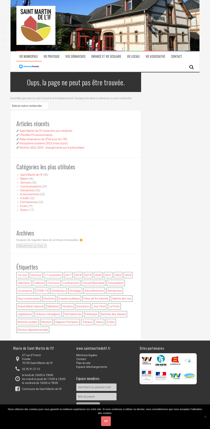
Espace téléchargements (91, 366)
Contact (176, 56)
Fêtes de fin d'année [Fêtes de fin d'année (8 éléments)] (96, 298)
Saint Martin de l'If (31, 174)
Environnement (29, 194)
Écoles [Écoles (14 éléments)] (111, 322)
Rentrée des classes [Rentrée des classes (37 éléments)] (113, 314)
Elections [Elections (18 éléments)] (49, 298)
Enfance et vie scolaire (106, 56)
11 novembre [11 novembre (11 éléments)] (53, 275)
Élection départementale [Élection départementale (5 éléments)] (33, 329)
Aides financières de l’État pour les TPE (43, 139)
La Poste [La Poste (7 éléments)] (114, 306)
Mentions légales (86, 355)
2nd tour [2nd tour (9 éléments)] (36, 275)
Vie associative (155, 56)
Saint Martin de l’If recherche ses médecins (46, 130)
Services (25, 182)
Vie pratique (52, 56)
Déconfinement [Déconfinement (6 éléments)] (94, 290)
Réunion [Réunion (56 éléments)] (46, 322)
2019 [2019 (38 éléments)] (88, 275)
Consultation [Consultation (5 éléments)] (116, 283)
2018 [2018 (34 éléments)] (78, 275)
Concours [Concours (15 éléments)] (53, 283)
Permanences (29, 202)
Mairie (24, 178)
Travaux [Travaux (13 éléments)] (87, 322)
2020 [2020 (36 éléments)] (98, 275)
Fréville (24, 198)
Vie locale (133, 56)
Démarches (27, 190)
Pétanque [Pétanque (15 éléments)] (91, 314)
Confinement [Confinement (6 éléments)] (71, 283)
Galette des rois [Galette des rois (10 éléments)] (121, 298)
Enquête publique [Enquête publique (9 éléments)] (69, 298)
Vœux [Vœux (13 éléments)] (99, 322)
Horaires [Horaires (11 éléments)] (68, 306)
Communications (30, 186)
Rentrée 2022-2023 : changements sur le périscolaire (52, 147)
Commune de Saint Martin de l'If (42, 389)
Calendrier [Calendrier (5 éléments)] (24, 283)
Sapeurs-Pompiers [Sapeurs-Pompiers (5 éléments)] (66, 322)
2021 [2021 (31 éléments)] (108, 275)
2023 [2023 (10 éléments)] (128, 275)
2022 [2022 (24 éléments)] (118, 275)
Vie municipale (28, 56)
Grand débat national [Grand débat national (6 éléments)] (30, 306)
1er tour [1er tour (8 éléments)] (22, 275)
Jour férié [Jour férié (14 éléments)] (99, 306)
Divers (24, 209)
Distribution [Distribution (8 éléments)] (59, 290)
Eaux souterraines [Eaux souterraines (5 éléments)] (29, 298)
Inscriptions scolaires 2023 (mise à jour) (44, 143)
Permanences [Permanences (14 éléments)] (73, 314)
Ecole (23, 206)
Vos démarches (75, 56)
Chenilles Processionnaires (36, 134)
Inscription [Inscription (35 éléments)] (83, 306)
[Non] (205, 417)
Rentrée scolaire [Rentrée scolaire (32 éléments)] (28, 322)
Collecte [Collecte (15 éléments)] (39, 283)
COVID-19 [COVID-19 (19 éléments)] (42, 290)
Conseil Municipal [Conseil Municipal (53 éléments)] (93, 283)
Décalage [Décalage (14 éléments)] (75, 290)
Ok (106, 421)
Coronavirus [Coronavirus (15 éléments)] (25, 290)
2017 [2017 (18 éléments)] (68, 275)
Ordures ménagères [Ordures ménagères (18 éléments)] (48, 314)
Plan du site (83, 363)
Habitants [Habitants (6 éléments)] (53, 306)
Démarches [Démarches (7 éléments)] (115, 290)
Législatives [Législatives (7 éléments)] (25, 314)
